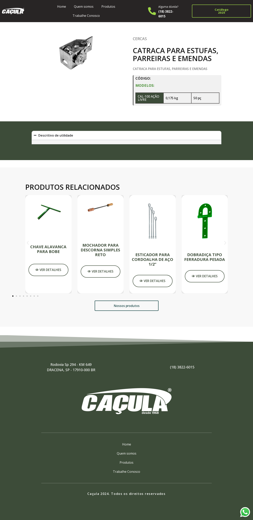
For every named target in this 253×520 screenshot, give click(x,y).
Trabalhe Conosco (86, 15)
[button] (27, 328)
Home (61, 6)
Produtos (108, 6)
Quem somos (83, 6)
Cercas (140, 38)
